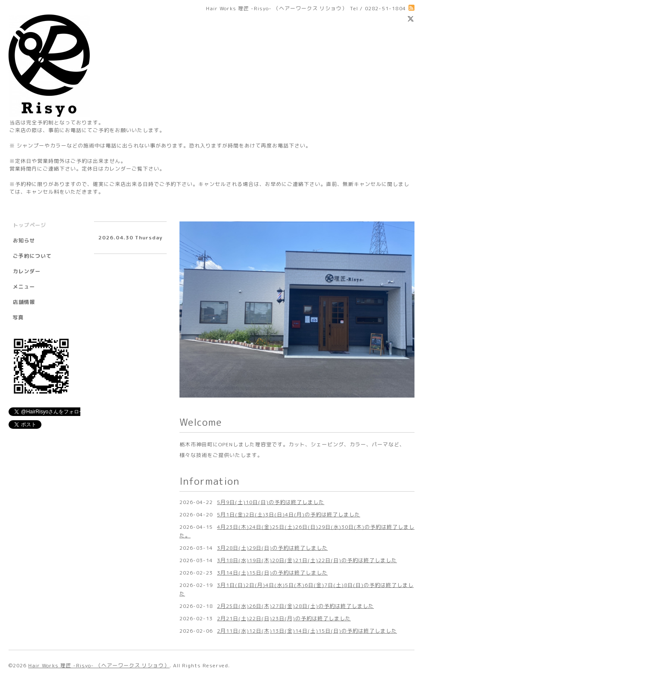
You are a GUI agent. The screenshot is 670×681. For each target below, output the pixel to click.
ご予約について (32, 255)
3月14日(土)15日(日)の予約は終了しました (272, 572)
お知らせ (24, 240)
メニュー (24, 286)
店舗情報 (24, 302)
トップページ (29, 225)
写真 (18, 317)
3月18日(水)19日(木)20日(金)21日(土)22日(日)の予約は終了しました (307, 560)
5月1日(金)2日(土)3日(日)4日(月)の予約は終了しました (288, 514)
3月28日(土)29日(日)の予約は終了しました (272, 547)
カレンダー (27, 271)
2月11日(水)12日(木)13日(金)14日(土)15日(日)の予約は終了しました (307, 630)
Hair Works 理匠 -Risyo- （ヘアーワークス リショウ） (99, 665)
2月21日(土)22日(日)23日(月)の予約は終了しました (284, 618)
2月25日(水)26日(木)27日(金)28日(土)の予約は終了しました (295, 606)
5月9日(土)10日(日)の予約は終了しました (270, 502)
